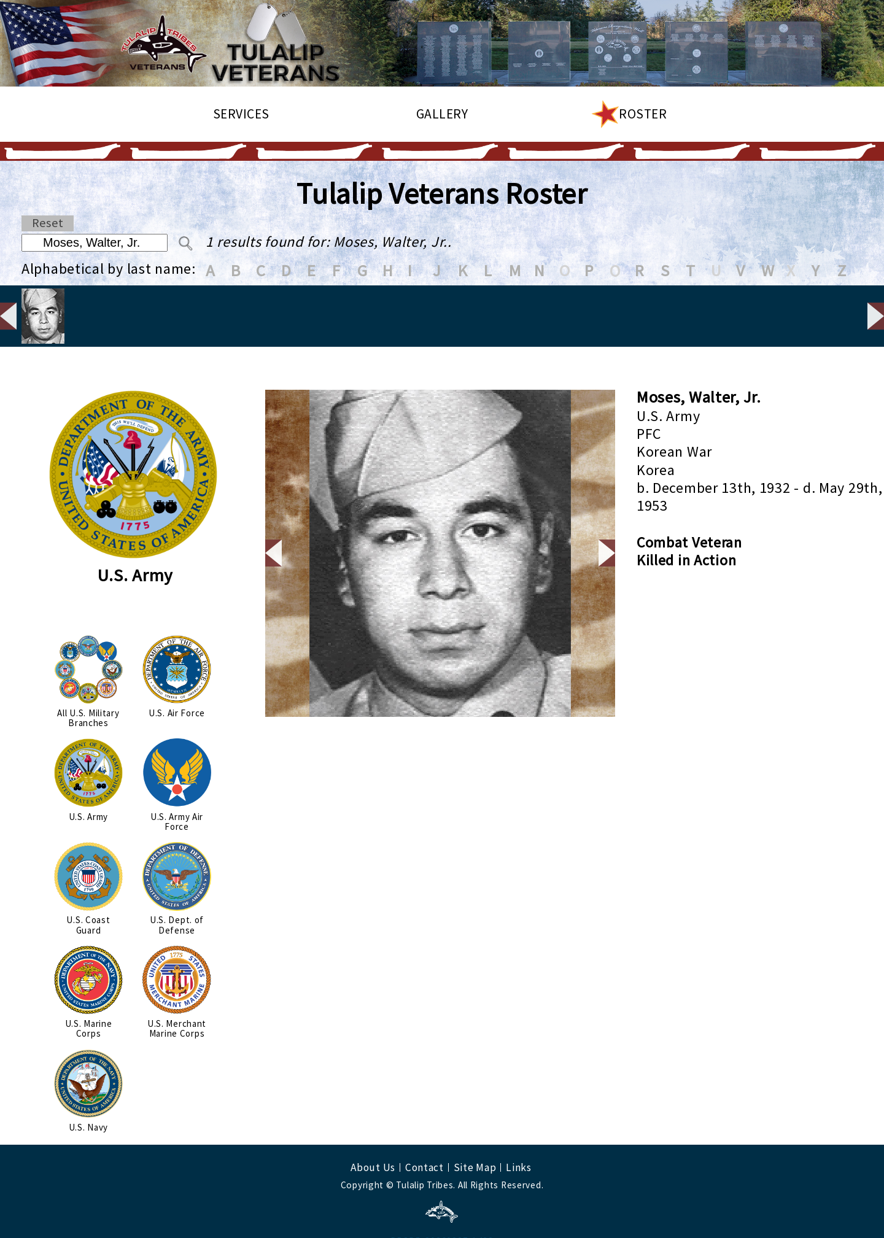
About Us (373, 1128)
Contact (424, 1128)
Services (241, 114)
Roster (643, 114)
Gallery (442, 114)
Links (519, 1128)
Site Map (475, 1128)
